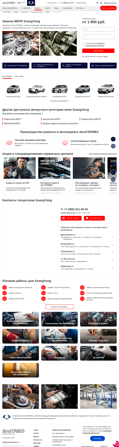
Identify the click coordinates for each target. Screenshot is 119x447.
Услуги (47, 8)
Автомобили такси (59, 445)
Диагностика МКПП (51, 119)
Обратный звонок (95, 218)
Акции (56, 8)
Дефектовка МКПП (12, 119)
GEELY (36, 437)
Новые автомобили (9, 8)
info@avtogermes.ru (10, 442)
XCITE (36, 433)
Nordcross (37, 440)
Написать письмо (72, 218)
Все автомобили (58, 433)
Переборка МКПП (12, 123)
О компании (67, 8)
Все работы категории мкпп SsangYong (21, 114)
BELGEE (37, 443)
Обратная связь (81, 3)
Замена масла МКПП (91, 119)
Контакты (80, 8)
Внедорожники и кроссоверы (63, 437)
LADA (35, 430)
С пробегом (26, 8)
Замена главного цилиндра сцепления (60, 123)
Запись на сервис (108, 8)
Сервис (38, 8)
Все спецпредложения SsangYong (103, 154)
